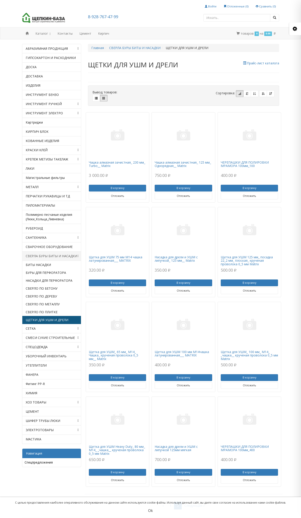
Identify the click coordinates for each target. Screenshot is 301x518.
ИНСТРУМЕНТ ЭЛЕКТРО (52, 113)
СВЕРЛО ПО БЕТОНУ (41, 288)
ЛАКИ (30, 168)
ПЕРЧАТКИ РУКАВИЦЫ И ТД (48, 196)
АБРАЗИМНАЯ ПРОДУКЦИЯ (52, 48)
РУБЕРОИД (34, 228)
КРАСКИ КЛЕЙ (52, 150)
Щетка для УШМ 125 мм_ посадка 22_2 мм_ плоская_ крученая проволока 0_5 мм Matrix (247, 260)
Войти (210, 6)
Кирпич (103, 33)
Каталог (43, 33)
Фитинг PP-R (35, 384)
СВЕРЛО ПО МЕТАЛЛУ (43, 304)
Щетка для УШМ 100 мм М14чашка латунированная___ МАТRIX (182, 353)
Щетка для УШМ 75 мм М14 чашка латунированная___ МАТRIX (115, 259)
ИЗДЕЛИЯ (33, 85)
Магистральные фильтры (45, 178)
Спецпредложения (39, 462)
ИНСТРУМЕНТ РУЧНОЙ (52, 104)
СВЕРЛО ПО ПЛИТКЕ (41, 312)
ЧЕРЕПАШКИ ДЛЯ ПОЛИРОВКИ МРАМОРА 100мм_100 (245, 164)
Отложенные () (236, 6)
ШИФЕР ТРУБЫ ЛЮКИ (52, 421)
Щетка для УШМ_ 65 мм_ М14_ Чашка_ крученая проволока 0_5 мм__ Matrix (113, 355)
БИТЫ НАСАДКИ (38, 265)
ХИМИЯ (31, 393)
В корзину (117, 188)
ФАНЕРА (32, 374)
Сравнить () (266, 6)
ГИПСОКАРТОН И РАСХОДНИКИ (51, 58)
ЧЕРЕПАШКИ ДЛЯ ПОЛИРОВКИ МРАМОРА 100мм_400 (245, 448)
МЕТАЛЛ (52, 187)
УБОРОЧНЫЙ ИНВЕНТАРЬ (46, 356)
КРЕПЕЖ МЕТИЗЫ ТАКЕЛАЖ (52, 159)
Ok (150, 510)
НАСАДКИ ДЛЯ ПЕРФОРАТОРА (49, 280)
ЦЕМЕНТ (32, 411)
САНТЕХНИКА (52, 237)
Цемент (85, 33)
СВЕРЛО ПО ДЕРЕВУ (41, 296)
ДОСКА (31, 67)
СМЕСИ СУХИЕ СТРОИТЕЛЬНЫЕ (52, 338)
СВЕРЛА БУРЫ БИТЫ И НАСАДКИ (52, 256)
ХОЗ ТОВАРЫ (52, 402)
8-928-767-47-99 (103, 16)
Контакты (65, 33)
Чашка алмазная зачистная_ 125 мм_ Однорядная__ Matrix (183, 164)
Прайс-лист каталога (261, 63)
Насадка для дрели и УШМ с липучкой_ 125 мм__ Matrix (176, 259)
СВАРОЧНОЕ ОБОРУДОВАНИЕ (49, 247)
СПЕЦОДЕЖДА (52, 347)
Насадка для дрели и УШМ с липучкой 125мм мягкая (176, 448)
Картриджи (34, 122)
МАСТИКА (33, 439)
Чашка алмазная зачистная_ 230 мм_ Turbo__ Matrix (117, 164)
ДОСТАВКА (34, 76)
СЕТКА (52, 328)
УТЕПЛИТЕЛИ (36, 365)
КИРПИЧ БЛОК (37, 131)
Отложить (117, 196)
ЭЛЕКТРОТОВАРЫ (52, 430)
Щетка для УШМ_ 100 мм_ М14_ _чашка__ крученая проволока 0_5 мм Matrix (249, 355)
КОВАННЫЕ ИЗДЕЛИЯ (42, 141)
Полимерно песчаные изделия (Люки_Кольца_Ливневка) (49, 216)
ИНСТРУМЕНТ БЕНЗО (42, 94)
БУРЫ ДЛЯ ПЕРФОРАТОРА (46, 272)
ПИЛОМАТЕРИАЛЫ (40, 205)
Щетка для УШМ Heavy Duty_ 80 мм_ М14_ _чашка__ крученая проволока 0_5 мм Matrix (117, 450)
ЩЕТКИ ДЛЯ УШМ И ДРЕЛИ (47, 320)
